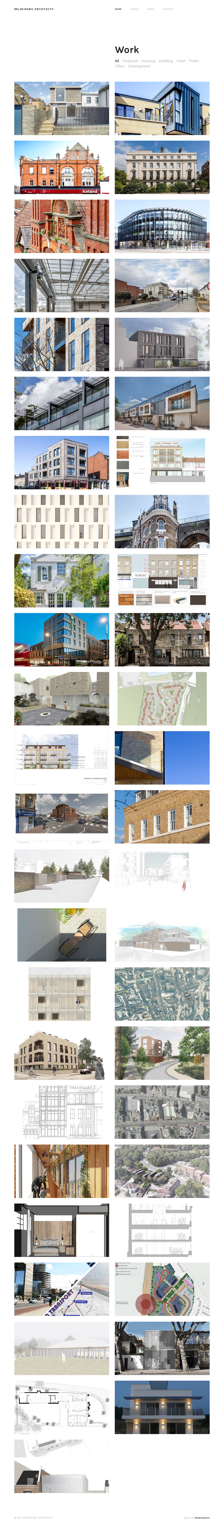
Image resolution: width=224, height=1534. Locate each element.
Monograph (202, 1518)
